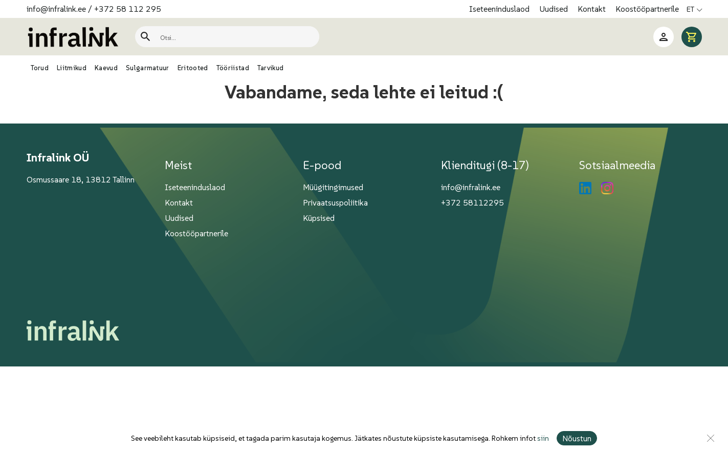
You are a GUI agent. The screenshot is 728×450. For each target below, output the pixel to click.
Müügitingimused (333, 187)
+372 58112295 (472, 202)
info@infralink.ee (56, 9)
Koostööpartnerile (647, 9)
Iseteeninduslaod (500, 9)
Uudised (554, 9)
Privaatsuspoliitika (335, 202)
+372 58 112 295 (127, 9)
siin (543, 438)
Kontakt (593, 9)
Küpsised (319, 218)
